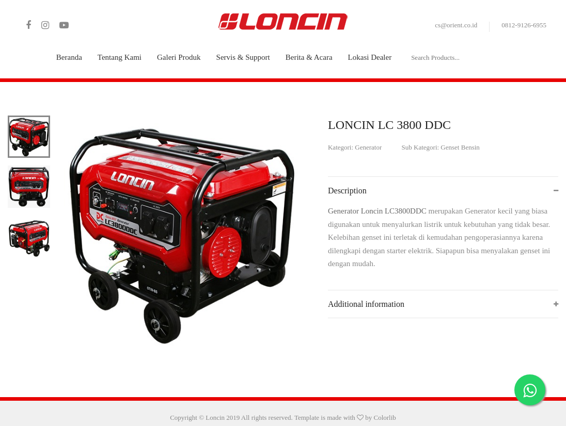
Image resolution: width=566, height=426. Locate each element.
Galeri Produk (179, 57)
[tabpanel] (182, 233)
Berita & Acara (309, 57)
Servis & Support (243, 57)
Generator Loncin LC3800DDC (378, 211)
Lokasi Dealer (370, 57)
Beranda (69, 57)
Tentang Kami (120, 57)
